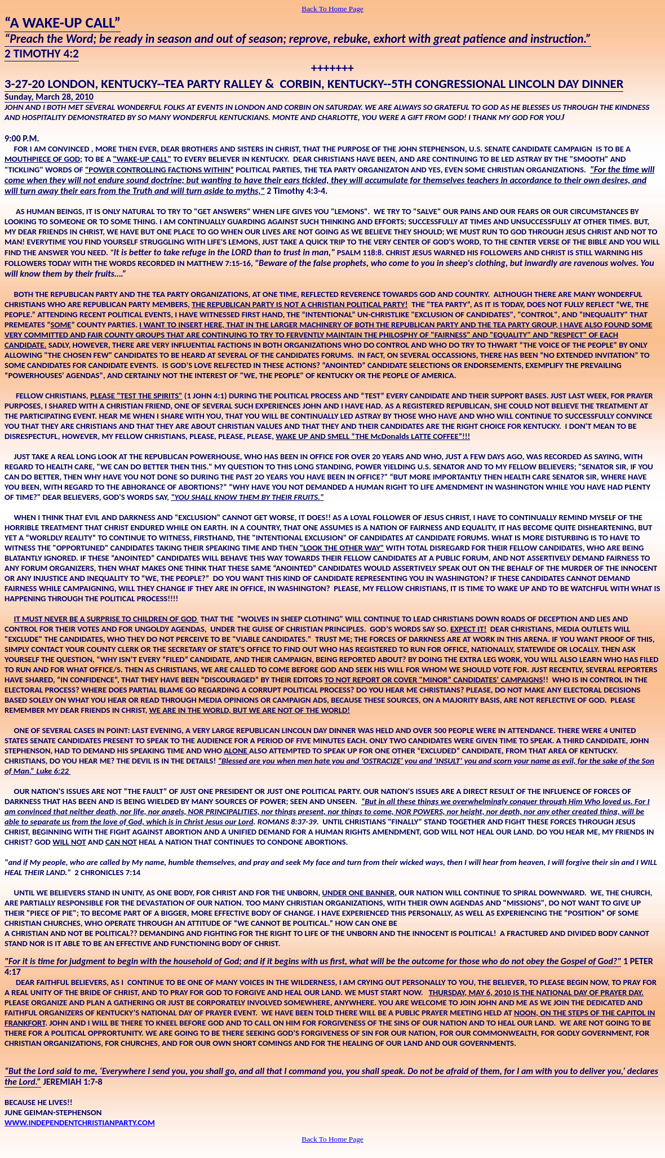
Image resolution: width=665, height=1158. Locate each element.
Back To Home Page (332, 9)
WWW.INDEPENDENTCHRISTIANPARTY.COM (80, 1122)
